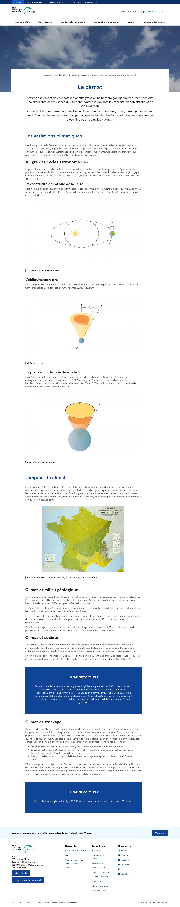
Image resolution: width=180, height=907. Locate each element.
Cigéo (131, 21)
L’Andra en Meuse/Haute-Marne (85, 2)
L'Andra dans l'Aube (34, 2)
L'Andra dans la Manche (57, 2)
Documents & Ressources (97, 856)
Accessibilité (28, 902)
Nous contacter (99, 890)
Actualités (96, 850)
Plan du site (16, 902)
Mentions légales (50, 902)
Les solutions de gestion (106, 21)
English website (148, 11)
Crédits (39, 902)
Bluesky (126, 855)
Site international (99, 886)
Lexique (68, 867)
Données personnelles (68, 902)
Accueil (47, 74)
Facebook (126, 859)
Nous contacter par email (28, 880)
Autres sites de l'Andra (75, 850)
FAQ (67, 855)
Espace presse (98, 867)
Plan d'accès (21, 873)
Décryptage (97, 862)
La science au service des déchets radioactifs (102, 74)
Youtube (126, 873)
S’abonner (160, 832)
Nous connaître (22, 21)
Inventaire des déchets (154, 21)
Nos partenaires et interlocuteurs (74, 861)
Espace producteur (100, 872)
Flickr (126, 850)
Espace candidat (99, 881)
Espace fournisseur (100, 876)
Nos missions (45, 21)
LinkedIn (126, 864)
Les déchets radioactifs (72, 21)
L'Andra (18, 2)
